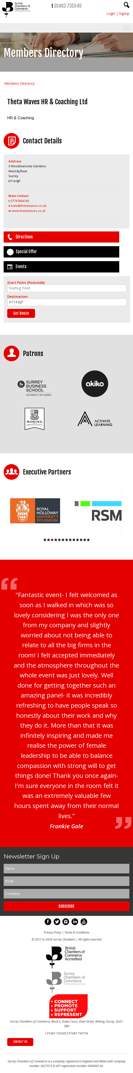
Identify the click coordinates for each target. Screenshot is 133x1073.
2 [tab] (48, 540)
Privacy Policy (52, 932)
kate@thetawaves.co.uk (27, 205)
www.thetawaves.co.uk (27, 211)
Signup (124, 13)
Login (110, 13)
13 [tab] (88, 540)
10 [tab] (77, 540)
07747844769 (18, 201)
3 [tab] (52, 540)
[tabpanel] (35, 510)
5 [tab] (59, 540)
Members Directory (19, 83)
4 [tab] (56, 540)
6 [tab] (63, 540)
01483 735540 (68, 6)
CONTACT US (20, 1042)
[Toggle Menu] (127, 27)
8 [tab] (70, 540)
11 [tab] (81, 540)
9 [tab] (74, 540)
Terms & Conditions (76, 932)
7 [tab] (66, 540)
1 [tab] (45, 540)
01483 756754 (78, 1033)
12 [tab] (85, 540)
